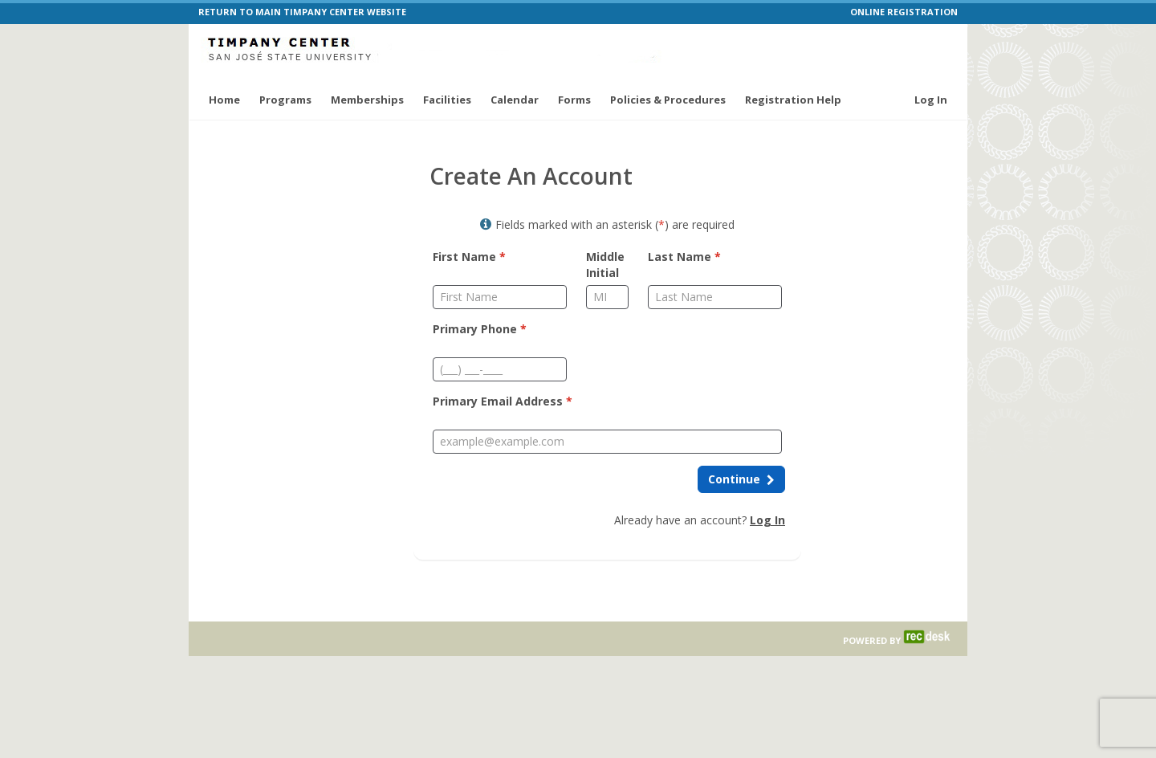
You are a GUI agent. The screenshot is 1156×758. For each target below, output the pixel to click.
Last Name (684, 256)
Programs (285, 99)
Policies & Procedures (668, 99)
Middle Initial (605, 264)
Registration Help (793, 99)
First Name (469, 256)
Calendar (514, 99)
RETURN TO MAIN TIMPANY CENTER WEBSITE (302, 12)
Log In (930, 99)
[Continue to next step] (741, 479)
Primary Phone (480, 328)
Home (224, 99)
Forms (574, 99)
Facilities (447, 99)
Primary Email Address (502, 401)
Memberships (367, 99)
